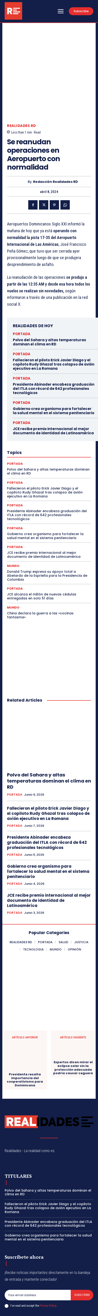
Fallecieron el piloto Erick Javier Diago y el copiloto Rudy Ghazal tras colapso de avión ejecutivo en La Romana (53, 333)
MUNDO (13, 534)
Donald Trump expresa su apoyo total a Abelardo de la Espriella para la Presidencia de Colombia (47, 544)
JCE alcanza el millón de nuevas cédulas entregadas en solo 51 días (41, 565)
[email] (38, 1264)
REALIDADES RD (21, 94)
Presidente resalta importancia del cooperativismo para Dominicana (25, 1048)
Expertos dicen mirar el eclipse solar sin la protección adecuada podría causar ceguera (73, 1036)
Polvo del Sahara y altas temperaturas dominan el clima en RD (49, 310)
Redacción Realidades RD (55, 150)
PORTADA (21, 303)
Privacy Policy (48, 1274)
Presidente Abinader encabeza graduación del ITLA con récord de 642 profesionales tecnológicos (53, 357)
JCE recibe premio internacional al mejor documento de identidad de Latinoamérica (53, 399)
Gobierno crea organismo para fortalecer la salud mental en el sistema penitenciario (53, 379)
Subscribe (82, 1264)
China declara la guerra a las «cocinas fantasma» (40, 584)
